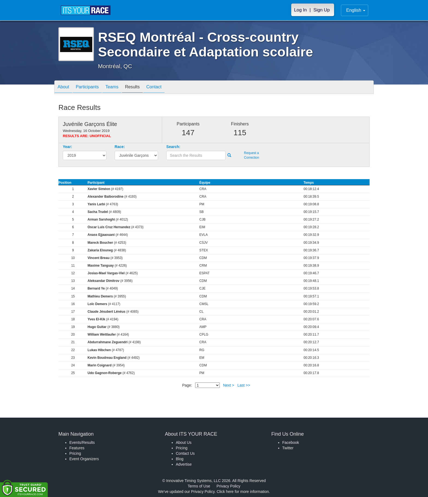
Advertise (184, 464)
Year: (67, 146)
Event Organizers (84, 459)
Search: (173, 146)
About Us (184, 442)
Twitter (287, 448)
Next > (228, 385)
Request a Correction (251, 155)
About (65, 87)
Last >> (243, 385)
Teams (119, 87)
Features (76, 448)
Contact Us (185, 453)
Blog (179, 459)
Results (142, 87)
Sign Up (321, 10)
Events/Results (82, 442)
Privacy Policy (228, 486)
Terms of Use (199, 486)
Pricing (75, 453)
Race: (120, 146)
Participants (91, 87)
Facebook (290, 442)
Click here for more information (243, 491)
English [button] (355, 10)
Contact (166, 87)
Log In (300, 10)
